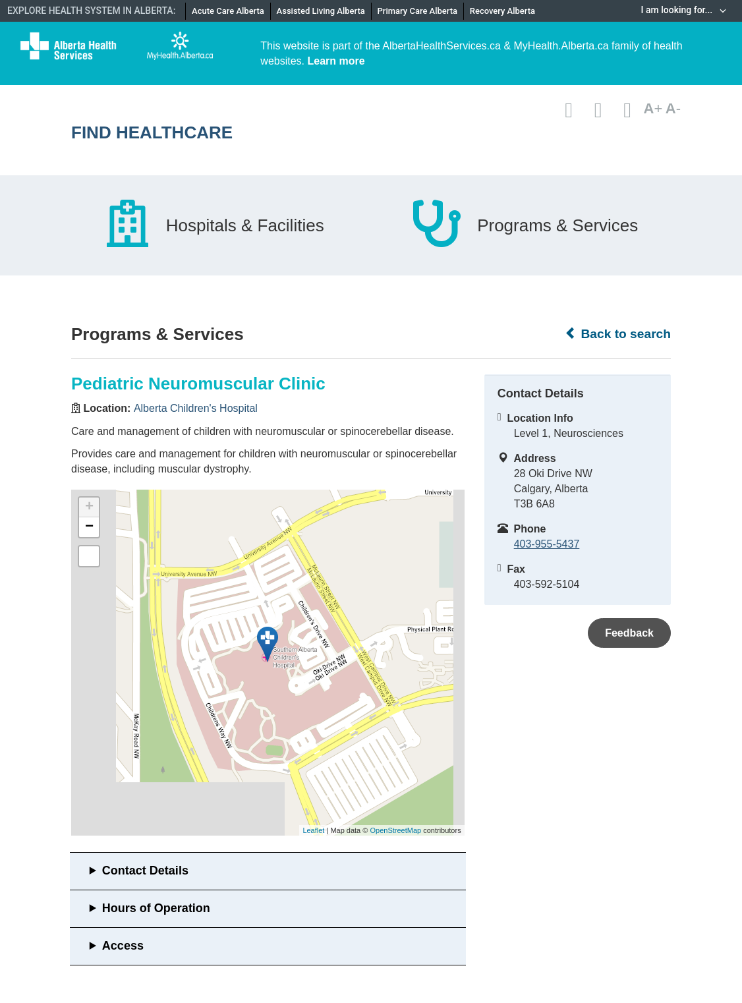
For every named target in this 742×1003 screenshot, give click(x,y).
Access (123, 945)
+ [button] (89, 507)
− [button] (89, 527)
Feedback (629, 633)
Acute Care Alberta (228, 11)
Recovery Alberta (502, 11)
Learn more (335, 61)
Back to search (618, 333)
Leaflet (313, 830)
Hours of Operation (156, 908)
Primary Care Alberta (417, 11)
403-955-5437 (547, 544)
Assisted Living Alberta (321, 11)
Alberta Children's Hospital (196, 408)
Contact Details (145, 870)
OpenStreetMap (395, 830)
